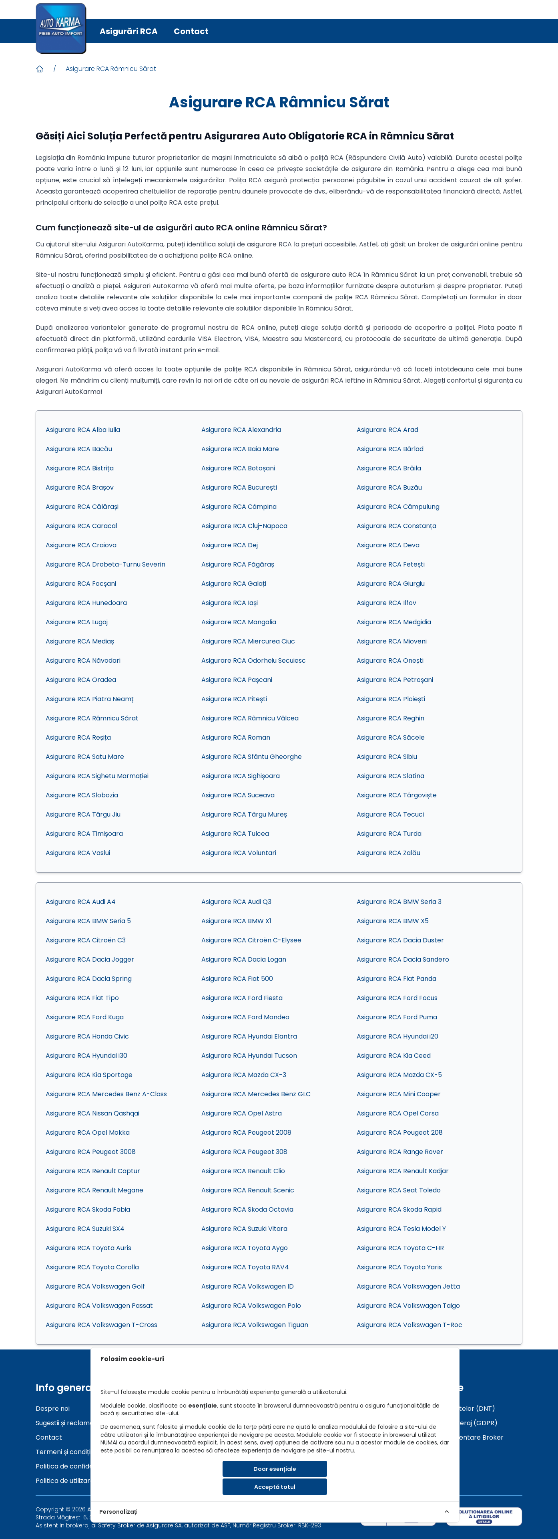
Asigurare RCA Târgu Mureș (244, 814)
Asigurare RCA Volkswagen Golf (95, 1286)
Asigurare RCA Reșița (78, 737)
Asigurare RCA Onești (390, 660)
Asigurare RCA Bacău (79, 449)
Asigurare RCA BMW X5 (393, 921)
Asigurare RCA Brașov (80, 487)
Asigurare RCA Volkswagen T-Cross (101, 1324)
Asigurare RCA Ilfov (386, 602)
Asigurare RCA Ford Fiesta (242, 997)
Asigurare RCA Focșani (81, 583)
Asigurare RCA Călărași (82, 506)
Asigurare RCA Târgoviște (397, 795)
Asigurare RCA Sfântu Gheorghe (251, 756)
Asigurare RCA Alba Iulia (83, 429)
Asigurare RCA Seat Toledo (399, 1190)
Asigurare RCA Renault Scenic (247, 1190)
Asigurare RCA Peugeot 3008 (91, 1151)
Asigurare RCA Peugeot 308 (244, 1151)
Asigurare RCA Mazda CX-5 (399, 1074)
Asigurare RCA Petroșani (395, 679)
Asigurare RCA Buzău (389, 487)
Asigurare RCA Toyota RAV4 (245, 1267)
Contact (191, 31)
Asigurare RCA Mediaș (80, 641)
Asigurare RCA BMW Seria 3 (399, 901)
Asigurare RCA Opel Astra (241, 1113)
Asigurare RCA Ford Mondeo (245, 1017)
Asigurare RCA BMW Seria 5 (88, 921)
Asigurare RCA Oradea (81, 679)
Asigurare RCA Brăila (389, 468)
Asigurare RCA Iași (229, 602)
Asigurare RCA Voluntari (238, 852)
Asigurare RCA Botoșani (238, 468)
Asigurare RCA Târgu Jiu (83, 814)
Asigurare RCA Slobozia (82, 795)
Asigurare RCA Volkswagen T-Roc (409, 1324)
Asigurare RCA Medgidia (394, 622)
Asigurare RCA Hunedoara (86, 602)
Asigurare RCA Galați (233, 583)
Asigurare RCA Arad (387, 429)
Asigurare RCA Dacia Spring (89, 978)
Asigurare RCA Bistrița (80, 468)
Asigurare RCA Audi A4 (81, 901)
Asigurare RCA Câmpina (239, 506)
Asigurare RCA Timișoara (84, 833)
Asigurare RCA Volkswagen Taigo (408, 1305)
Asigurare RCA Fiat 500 (237, 978)
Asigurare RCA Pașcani (236, 679)
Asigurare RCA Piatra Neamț (90, 699)
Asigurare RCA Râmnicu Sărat (111, 68)
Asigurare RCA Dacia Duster (400, 940)
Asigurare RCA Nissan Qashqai (92, 1113)
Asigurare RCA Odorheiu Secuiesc (253, 660)
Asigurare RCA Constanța (396, 525)
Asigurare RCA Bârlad (390, 449)
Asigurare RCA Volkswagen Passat (99, 1305)
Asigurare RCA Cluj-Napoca (244, 525)
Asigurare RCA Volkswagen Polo (251, 1305)
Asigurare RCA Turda (389, 833)
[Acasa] (40, 69)
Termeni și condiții (64, 1451)
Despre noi (53, 1408)
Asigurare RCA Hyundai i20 (397, 1036)
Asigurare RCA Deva (388, 545)
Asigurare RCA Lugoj (77, 622)
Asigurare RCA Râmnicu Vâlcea (250, 718)
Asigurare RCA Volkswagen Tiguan (254, 1324)
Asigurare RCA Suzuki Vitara (244, 1228)
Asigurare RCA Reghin (390, 718)
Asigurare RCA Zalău (388, 852)
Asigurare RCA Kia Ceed (394, 1055)
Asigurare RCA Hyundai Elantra (249, 1036)
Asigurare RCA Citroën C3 (86, 940)
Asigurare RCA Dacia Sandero (403, 959)
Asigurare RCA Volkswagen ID (247, 1286)
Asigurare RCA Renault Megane (94, 1190)
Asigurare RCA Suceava (238, 795)
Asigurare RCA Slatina (390, 776)
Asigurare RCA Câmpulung (398, 506)
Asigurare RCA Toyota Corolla (92, 1267)
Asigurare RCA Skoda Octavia (247, 1209)
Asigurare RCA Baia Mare (240, 449)
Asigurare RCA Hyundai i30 (86, 1055)
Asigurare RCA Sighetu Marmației (97, 776)
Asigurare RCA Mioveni (392, 641)
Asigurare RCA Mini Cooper (399, 1094)
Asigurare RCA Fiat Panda (396, 978)
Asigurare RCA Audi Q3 (236, 901)
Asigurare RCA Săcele (391, 737)
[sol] (484, 1516)
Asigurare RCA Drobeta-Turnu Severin (105, 564)
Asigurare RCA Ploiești (391, 699)
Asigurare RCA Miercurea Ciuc (248, 641)
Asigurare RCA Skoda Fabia (88, 1209)
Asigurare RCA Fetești (391, 564)
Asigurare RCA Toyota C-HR (400, 1248)
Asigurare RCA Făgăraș (237, 564)
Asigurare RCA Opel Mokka (88, 1132)
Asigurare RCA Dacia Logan (243, 959)
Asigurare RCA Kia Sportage (89, 1074)
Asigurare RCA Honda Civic (87, 1036)
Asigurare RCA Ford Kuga (85, 1017)
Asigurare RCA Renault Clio (243, 1171)
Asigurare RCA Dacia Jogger (90, 959)
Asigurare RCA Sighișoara (240, 776)
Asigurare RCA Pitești (234, 699)
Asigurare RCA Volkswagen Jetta (408, 1286)
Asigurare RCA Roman (235, 737)
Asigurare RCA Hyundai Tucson (249, 1055)
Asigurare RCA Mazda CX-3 (243, 1074)
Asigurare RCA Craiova (81, 545)
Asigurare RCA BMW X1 (236, 921)
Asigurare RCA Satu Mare (85, 756)
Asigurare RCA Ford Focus (397, 997)
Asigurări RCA (129, 31)
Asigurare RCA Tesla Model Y (401, 1228)
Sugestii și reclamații (67, 1423)
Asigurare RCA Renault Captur (93, 1171)
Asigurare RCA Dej (229, 545)
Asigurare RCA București (239, 487)
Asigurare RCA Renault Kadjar (403, 1171)
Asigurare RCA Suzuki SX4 (85, 1228)
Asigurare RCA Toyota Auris (88, 1248)
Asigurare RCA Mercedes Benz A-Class (106, 1094)
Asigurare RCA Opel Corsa (398, 1113)
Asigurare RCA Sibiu (387, 756)
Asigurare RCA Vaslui (78, 852)
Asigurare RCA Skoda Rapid (399, 1209)
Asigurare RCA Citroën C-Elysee (251, 940)
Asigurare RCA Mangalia (238, 622)
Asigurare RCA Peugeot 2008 (246, 1132)
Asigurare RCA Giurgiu (391, 583)
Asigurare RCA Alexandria (241, 429)
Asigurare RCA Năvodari (83, 660)
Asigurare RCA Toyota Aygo (244, 1248)
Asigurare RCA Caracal (81, 525)
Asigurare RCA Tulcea (235, 833)
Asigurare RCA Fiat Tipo (82, 997)
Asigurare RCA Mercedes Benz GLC (256, 1094)
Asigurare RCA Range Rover (400, 1151)
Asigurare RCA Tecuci (390, 814)
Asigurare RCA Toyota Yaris (399, 1267)
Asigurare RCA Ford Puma (397, 1017)
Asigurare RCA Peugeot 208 (400, 1132)
